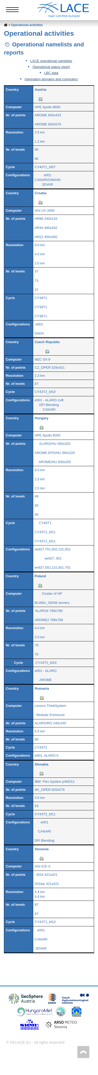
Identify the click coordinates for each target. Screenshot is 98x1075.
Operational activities (27, 25)
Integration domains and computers (51, 79)
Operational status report (51, 67)
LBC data (51, 73)
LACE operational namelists (51, 61)
